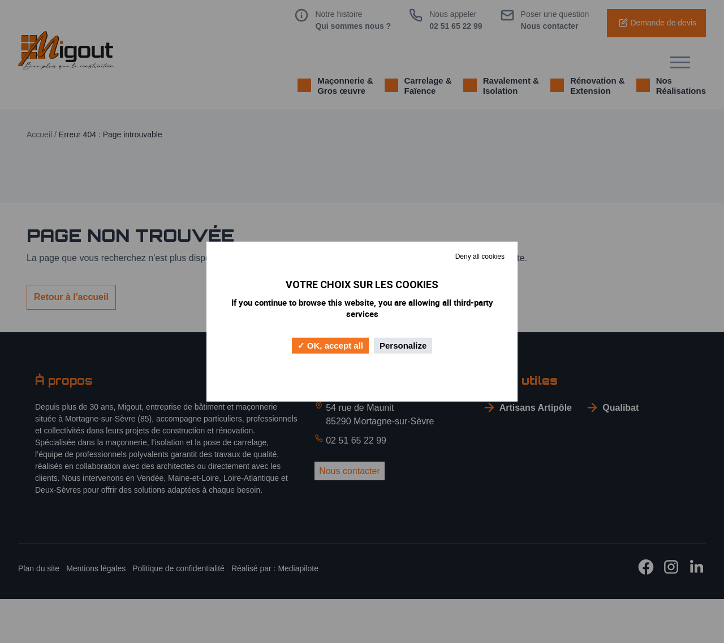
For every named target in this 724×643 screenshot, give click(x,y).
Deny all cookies (480, 256)
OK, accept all (330, 345)
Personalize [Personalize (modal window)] (403, 345)
